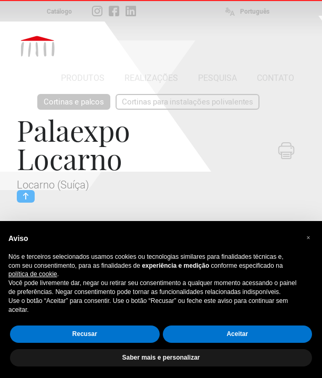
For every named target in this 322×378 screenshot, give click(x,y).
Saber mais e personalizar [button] (161, 357)
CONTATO (275, 78)
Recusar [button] (84, 334)
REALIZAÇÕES (151, 78)
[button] (308, 237)
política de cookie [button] (32, 274)
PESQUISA (217, 78)
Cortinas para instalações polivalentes (187, 102)
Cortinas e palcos (74, 102)
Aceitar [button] (237, 334)
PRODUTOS (83, 78)
